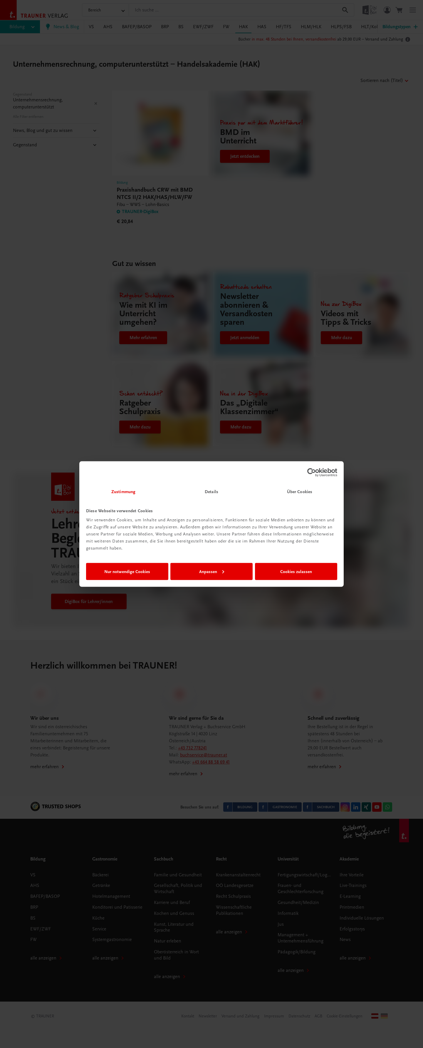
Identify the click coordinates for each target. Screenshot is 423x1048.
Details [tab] (211, 491)
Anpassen (211, 571)
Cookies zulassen (296, 571)
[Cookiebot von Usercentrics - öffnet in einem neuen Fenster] (311, 472)
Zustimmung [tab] (123, 491)
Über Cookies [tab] (299, 491)
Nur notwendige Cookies (127, 571)
